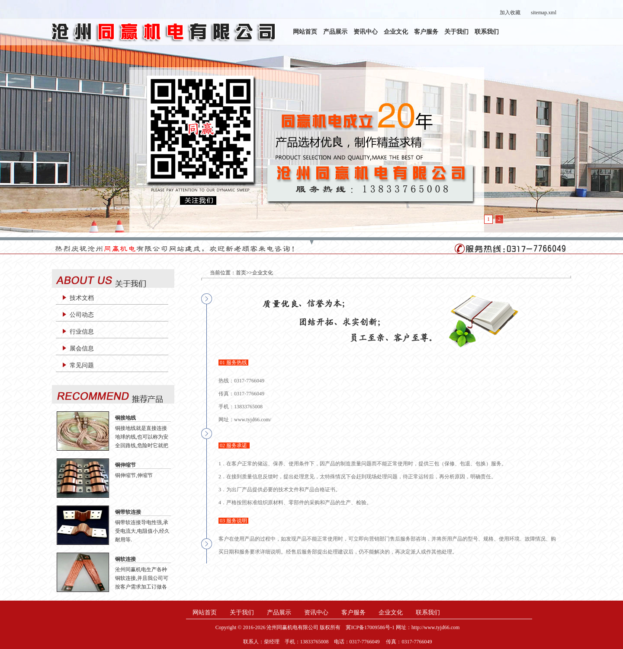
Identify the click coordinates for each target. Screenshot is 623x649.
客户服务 (426, 32)
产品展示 (335, 32)
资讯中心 (365, 32)
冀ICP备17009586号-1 (370, 627)
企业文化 (396, 32)
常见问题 (82, 365)
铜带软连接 (128, 512)
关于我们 (456, 32)
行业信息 (82, 331)
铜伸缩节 (125, 465)
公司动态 (82, 315)
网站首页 (305, 32)
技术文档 (82, 298)
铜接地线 (125, 418)
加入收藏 (510, 13)
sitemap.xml (543, 13)
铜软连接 (125, 559)
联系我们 (487, 32)
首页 (241, 273)
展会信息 (82, 348)
